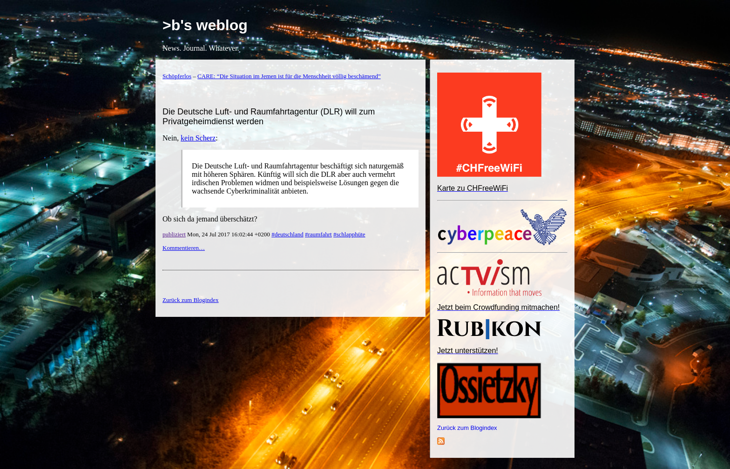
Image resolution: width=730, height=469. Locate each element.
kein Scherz (198, 138)
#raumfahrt (318, 234)
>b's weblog (205, 25)
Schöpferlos (176, 76)
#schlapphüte (349, 234)
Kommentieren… (183, 247)
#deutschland (287, 234)
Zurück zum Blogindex (467, 427)
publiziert (174, 234)
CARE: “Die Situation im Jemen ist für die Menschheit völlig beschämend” (289, 76)
